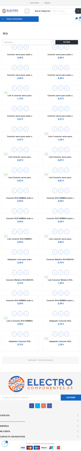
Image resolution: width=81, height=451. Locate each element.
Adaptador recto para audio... (20, 259)
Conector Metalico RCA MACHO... (60, 259)
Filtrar (66, 42)
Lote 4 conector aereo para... (20, 95)
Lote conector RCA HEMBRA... (20, 239)
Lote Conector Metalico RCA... (61, 280)
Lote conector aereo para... (61, 239)
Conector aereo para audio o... (20, 54)
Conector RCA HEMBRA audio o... (20, 198)
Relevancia (28, 42)
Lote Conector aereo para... (20, 157)
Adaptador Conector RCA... (60, 321)
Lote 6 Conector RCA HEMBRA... (20, 321)
